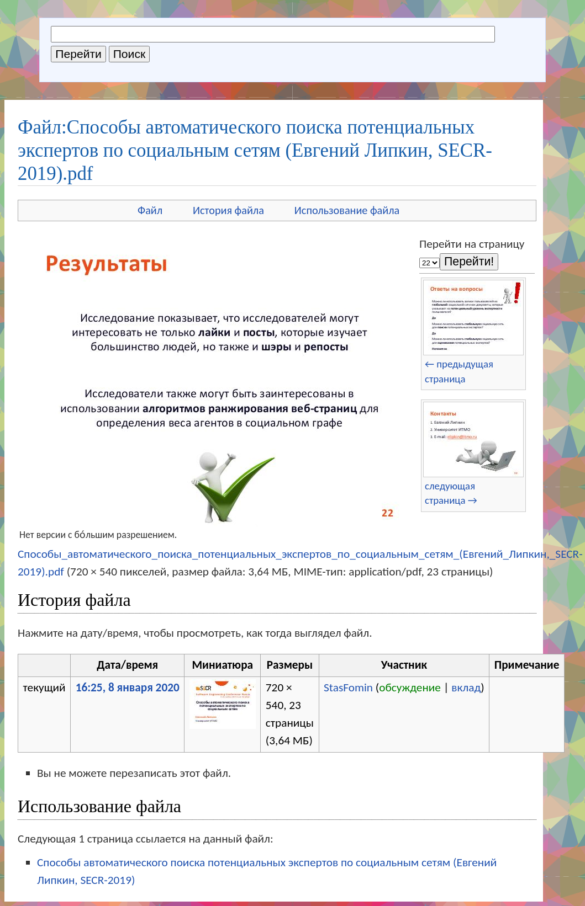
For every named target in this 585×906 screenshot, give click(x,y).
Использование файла (346, 210)
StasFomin (348, 687)
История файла (228, 210)
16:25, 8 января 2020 (128, 687)
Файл (150, 210)
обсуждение (410, 687)
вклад (466, 687)
